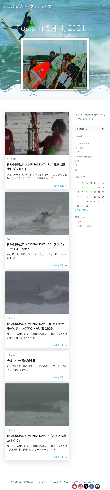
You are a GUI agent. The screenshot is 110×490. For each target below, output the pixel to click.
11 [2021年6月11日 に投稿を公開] (95, 192)
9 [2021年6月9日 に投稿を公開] (86, 192)
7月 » (84, 210)
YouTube (79, 136)
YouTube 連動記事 (83, 156)
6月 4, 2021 (12, 159)
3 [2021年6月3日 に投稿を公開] (90, 187)
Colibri (96, 482)
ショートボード (82, 143)
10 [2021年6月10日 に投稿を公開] (91, 192)
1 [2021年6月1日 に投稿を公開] (82, 187)
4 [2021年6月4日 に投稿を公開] (95, 187)
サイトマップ (81, 221)
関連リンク (80, 217)
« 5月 (77, 210)
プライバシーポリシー (85, 225)
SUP (77, 151)
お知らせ (79, 160)
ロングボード (81, 147)
